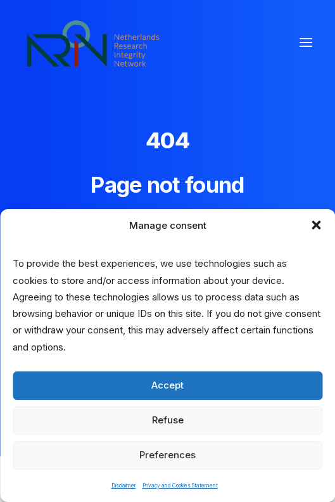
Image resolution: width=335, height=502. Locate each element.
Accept (167, 385)
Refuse (168, 420)
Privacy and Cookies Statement (180, 485)
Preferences (167, 455)
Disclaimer (123, 485)
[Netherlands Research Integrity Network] (93, 42)
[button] (316, 225)
